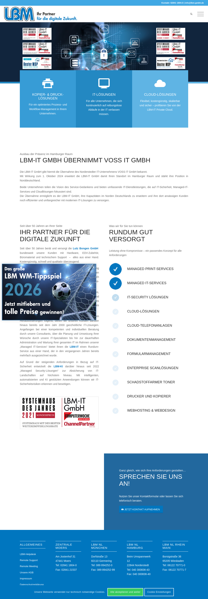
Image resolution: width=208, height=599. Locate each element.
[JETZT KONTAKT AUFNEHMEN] (141, 509)
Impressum (26, 578)
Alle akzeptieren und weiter (125, 592)
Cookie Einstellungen (159, 592)
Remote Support (29, 560)
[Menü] (199, 14)
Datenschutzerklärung (32, 584)
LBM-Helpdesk (28, 554)
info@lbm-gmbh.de (194, 3)
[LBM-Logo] (40, 14)
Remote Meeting (29, 566)
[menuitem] (191, 14)
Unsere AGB (26, 572)
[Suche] (191, 14)
